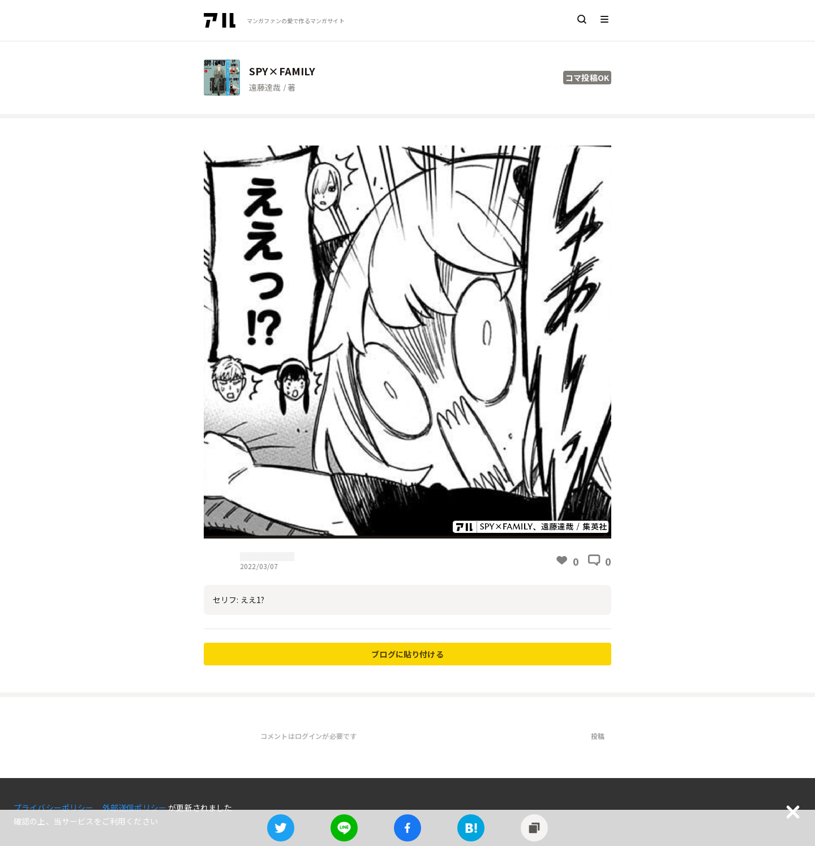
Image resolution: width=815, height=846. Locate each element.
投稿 (597, 736)
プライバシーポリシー (55, 807)
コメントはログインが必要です (308, 736)
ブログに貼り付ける (407, 654)
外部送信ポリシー (135, 807)
